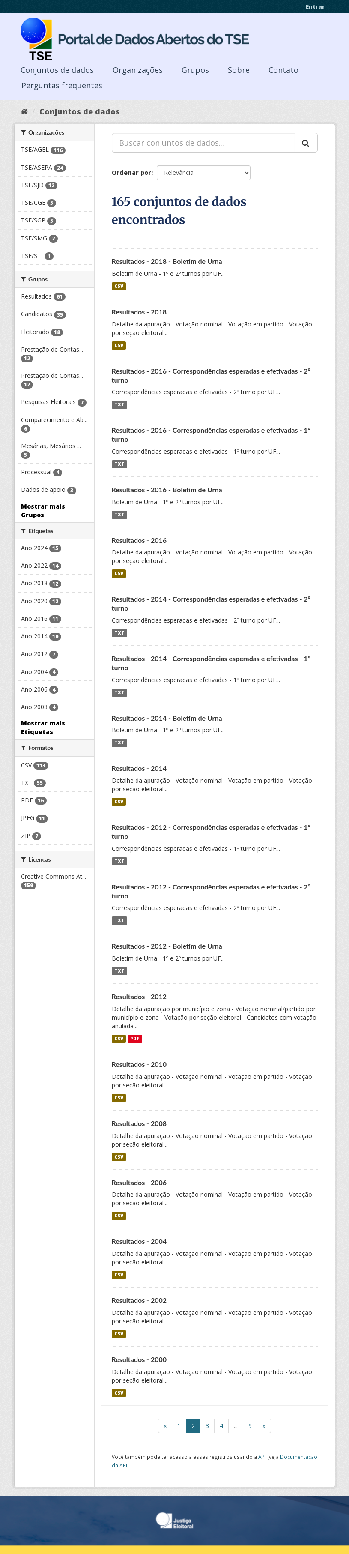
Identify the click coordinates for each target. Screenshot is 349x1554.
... (236, 1426)
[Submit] (306, 143)
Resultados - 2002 (139, 1300)
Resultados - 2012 (139, 996)
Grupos (195, 70)
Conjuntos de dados (57, 70)
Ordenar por (131, 172)
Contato (283, 70)
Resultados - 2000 (139, 1359)
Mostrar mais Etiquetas (43, 727)
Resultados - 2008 (139, 1123)
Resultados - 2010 (139, 1064)
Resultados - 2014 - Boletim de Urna (167, 718)
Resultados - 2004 (139, 1241)
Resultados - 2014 (139, 768)
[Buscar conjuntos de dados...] (203, 143)
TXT (119, 404)
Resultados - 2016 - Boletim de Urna (167, 489)
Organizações (138, 70)
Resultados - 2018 (139, 312)
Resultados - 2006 (139, 1182)
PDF (134, 1039)
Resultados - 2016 (139, 540)
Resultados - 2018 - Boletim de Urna (167, 261)
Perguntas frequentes (61, 85)
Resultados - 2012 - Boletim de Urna (167, 946)
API (262, 1456)
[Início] (24, 111)
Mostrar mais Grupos (43, 510)
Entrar (315, 6)
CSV (118, 286)
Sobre (239, 70)
